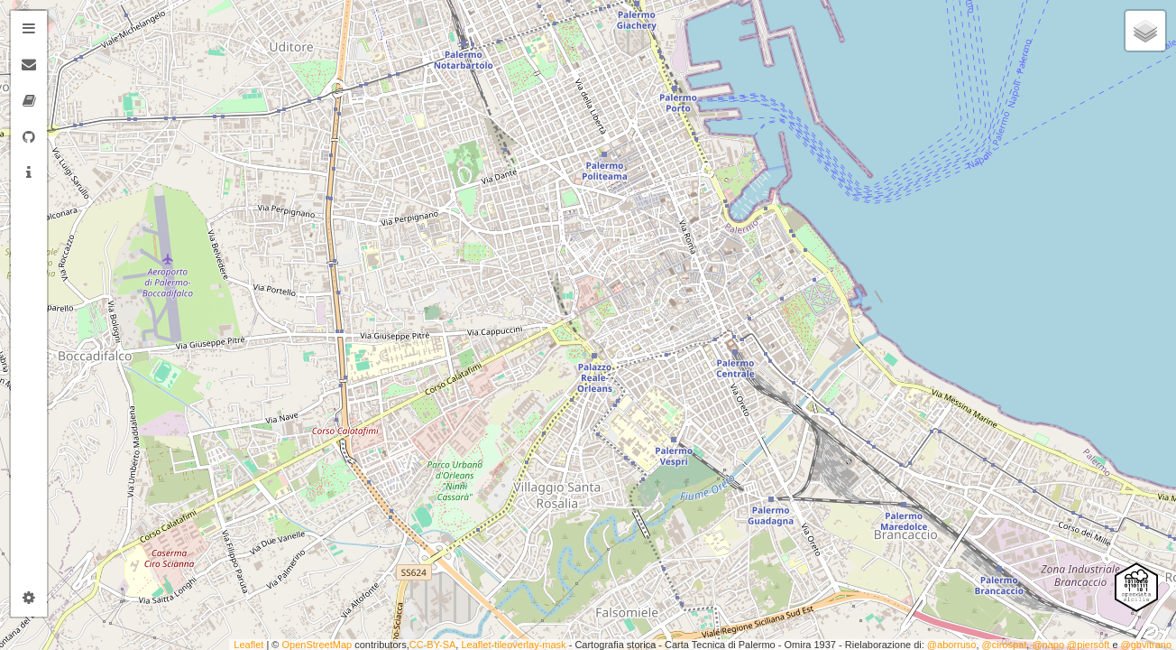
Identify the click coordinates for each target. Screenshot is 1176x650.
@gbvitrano (1146, 644)
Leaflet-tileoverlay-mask (513, 644)
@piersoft (1088, 644)
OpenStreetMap (317, 644)
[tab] (29, 29)
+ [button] (70, 24)
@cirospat (1004, 644)
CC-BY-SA (432, 644)
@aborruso (952, 644)
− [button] (69, 52)
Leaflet (248, 644)
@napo (1048, 644)
